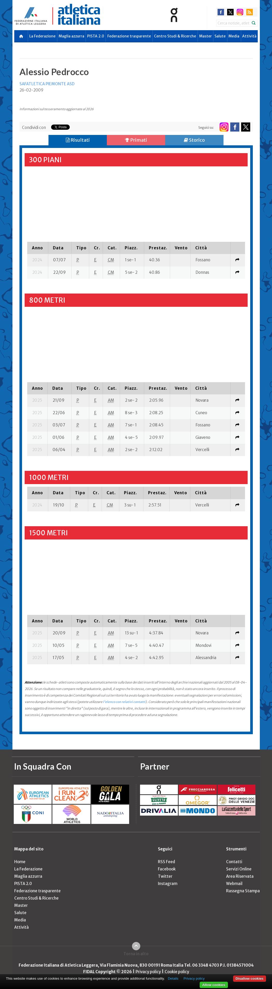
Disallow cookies (249, 978)
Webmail (234, 883)
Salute (220, 36)
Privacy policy (148, 971)
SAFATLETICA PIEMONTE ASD (46, 83)
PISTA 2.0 (95, 36)
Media (233, 36)
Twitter (165, 876)
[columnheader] (37, 248)
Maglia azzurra (71, 36)
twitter (230, 12)
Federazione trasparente (129, 36)
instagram (240, 12)
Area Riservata (240, 876)
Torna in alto (136, 953)
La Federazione (42, 36)
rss (249, 12)
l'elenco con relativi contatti (124, 702)
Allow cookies (213, 985)
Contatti (234, 861)
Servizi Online (239, 869)
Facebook (167, 869)
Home (19, 861)
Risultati (78, 140)
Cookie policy (177, 971)
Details (173, 978)
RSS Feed (166, 861)
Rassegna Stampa (243, 890)
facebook (221, 12)
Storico (194, 140)
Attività (249, 36)
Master (205, 36)
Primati (136, 140)
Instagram (167, 883)
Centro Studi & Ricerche (175, 36)
